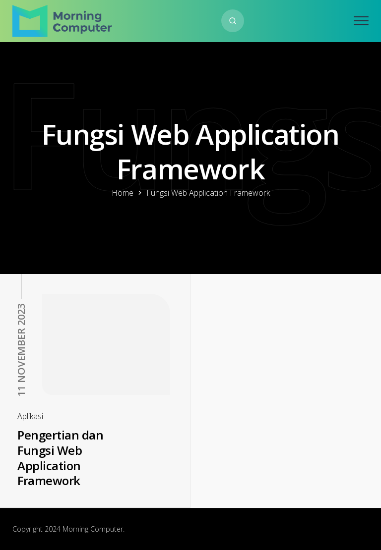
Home (122, 192)
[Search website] (232, 20)
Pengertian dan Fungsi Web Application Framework (60, 458)
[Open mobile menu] (361, 20)
